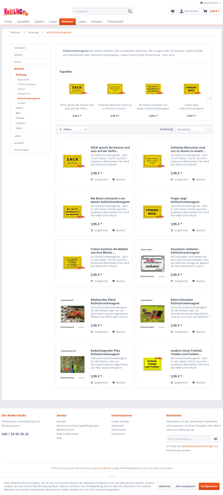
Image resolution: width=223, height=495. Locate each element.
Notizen (21, 88)
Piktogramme (24, 93)
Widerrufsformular (68, 433)
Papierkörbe (23, 79)
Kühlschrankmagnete (29, 98)
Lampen (20, 123)
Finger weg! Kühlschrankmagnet (191, 106)
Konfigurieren (209, 486)
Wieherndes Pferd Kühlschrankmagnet (105, 301)
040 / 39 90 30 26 (15, 434)
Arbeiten (19, 143)
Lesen (17, 61)
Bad (18, 113)
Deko (19, 128)
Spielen (18, 54)
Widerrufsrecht (65, 429)
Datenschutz (119, 429)
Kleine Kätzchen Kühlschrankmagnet (185, 301)
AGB (59, 438)
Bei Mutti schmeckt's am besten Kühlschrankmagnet (153, 106)
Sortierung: (166, 129)
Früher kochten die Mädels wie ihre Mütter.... (109, 250)
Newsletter (118, 425)
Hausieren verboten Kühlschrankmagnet (185, 250)
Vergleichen (99, 179)
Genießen (19, 47)
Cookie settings (120, 421)
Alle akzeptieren (185, 486)
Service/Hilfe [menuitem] (209, 3)
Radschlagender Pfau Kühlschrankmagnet (105, 352)
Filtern (65, 129)
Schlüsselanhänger (27, 84)
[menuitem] (103, 11)
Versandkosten (104, 468)
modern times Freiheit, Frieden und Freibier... (187, 352)
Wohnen (19, 68)
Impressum (118, 433)
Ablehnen (164, 486)
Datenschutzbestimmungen (198, 446)
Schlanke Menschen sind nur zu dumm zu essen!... (115, 106)
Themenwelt (21, 150)
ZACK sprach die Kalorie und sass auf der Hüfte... (77, 106)
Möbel (19, 108)
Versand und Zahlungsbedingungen (78, 425)
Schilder (21, 103)
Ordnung (21, 74)
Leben (17, 136)
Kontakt (61, 421)
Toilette (20, 118)
